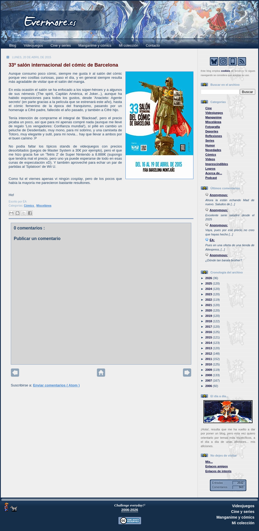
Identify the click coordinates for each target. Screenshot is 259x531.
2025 (209, 283)
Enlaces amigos (216, 466)
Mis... (209, 461)
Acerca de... (213, 173)
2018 (209, 321)
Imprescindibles (216, 164)
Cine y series (60, 45)
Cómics (29, 205)
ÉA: (212, 240)
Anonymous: (219, 195)
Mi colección (128, 45)
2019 (209, 315)
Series (209, 140)
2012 (209, 353)
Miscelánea (43, 205)
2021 (209, 305)
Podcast (211, 177)
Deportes (211, 131)
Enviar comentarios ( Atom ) (56, 385)
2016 (209, 332)
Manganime (213, 117)
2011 (209, 359)
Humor (210, 145)
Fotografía (212, 126)
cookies (225, 71)
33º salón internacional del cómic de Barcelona (63, 65)
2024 (209, 288)
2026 (209, 278)
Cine (208, 108)
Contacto (153, 45)
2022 (209, 299)
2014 (209, 342)
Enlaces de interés (218, 471)
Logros (210, 168)
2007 (209, 380)
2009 (209, 369)
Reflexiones (213, 136)
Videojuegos (33, 45)
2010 (209, 364)
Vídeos (210, 159)
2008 (209, 375)
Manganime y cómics (95, 45)
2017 (209, 326)
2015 (209, 337)
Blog (12, 45)
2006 (209, 386)
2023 (209, 294)
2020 (209, 310)
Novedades (213, 150)
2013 (209, 348)
